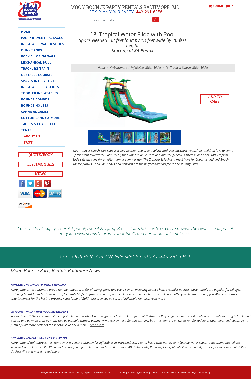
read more (158, 298)
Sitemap (192, 372)
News (40, 174)
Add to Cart (215, 99)
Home (26, 32)
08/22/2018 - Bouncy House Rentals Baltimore (38, 285)
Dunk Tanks (31, 50)
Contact (154, 372)
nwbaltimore (118, 67)
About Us (32, 136)
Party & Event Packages (42, 38)
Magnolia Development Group (97, 372)
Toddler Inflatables (39, 93)
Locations (164, 372)
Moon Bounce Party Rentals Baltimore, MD (125, 7)
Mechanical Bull (36, 62)
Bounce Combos (35, 99)
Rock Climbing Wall (38, 56)
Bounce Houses (34, 105)
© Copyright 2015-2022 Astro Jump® (58, 372)
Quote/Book (40, 154)
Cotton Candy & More (40, 118)
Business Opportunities (138, 372)
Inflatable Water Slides (42, 44)
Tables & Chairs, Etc (38, 124)
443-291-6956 (149, 12)
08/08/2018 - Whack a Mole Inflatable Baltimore (39, 311)
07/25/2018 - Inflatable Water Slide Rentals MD (39, 338)
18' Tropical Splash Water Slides (186, 67)
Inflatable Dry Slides (40, 87)
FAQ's (28, 142)
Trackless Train (35, 68)
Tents (26, 130)
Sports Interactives (38, 81)
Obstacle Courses (36, 75)
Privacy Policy (204, 372)
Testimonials (40, 164)
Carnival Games (34, 112)
